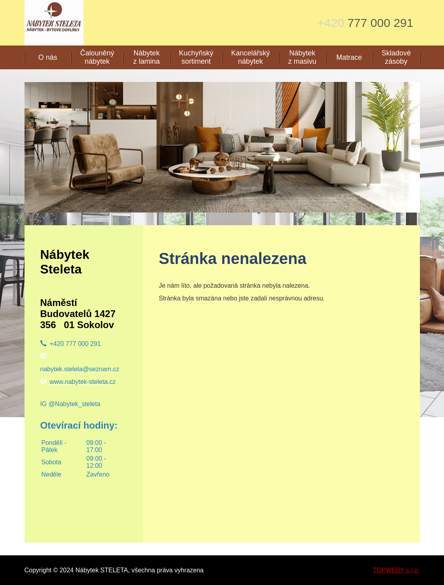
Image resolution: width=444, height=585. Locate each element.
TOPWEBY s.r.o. (396, 570)
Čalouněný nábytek (97, 57)
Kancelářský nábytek (250, 57)
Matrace (349, 57)
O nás (47, 57)
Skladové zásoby (396, 57)
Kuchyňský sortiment (196, 57)
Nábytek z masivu (302, 57)
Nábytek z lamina (146, 57)
